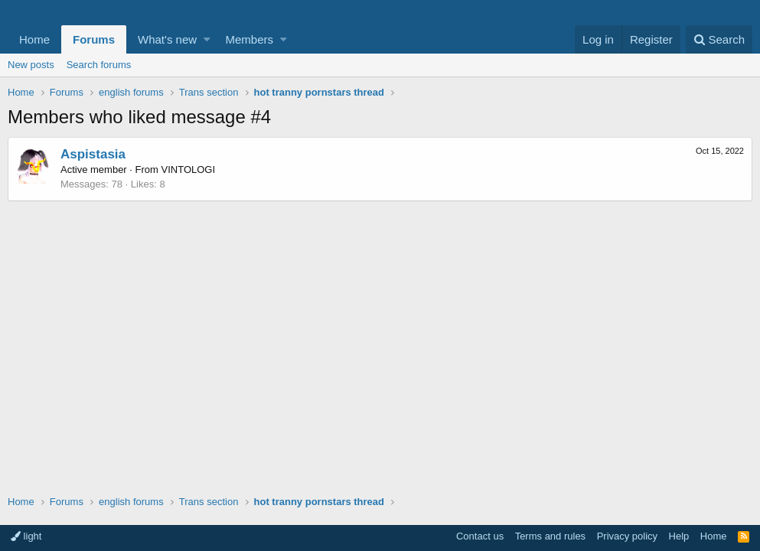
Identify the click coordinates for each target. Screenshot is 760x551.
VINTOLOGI (188, 169)
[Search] (719, 39)
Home (34, 39)
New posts (31, 64)
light (26, 536)
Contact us (480, 536)
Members (250, 39)
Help (679, 536)
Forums (94, 39)
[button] (207, 39)
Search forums (99, 64)
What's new (167, 39)
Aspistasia (93, 154)
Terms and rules (550, 536)
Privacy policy (627, 536)
